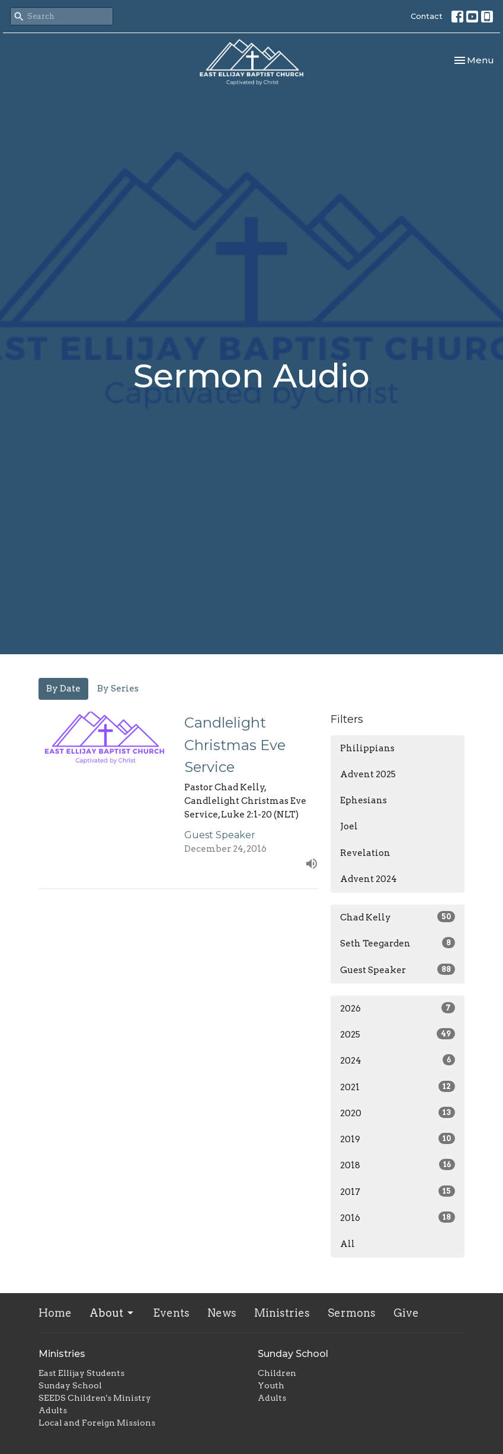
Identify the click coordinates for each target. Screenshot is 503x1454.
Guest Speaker (398, 969)
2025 (398, 1034)
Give (406, 1313)
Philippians (367, 748)
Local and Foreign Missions (97, 1422)
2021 (398, 1087)
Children (277, 1373)
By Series (118, 688)
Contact (427, 16)
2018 (398, 1165)
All (347, 1244)
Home (55, 1313)
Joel (349, 826)
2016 (398, 1217)
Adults (53, 1410)
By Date (63, 688)
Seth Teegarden (398, 943)
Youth (271, 1385)
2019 (398, 1139)
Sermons (352, 1313)
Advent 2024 (368, 879)
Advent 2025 (368, 774)
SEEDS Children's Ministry (95, 1398)
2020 (398, 1113)
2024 (398, 1060)
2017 (398, 1191)
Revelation (365, 853)
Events (171, 1313)
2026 (398, 1008)
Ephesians (363, 800)
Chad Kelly (398, 917)
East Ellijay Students (81, 1373)
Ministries (282, 1313)
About (112, 1313)
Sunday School (70, 1385)
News (221, 1313)
